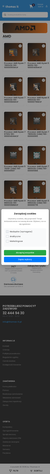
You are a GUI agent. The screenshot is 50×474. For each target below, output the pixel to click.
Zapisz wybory (25, 259)
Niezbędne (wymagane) (19, 231)
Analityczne (13, 236)
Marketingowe (14, 241)
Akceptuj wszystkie (25, 252)
